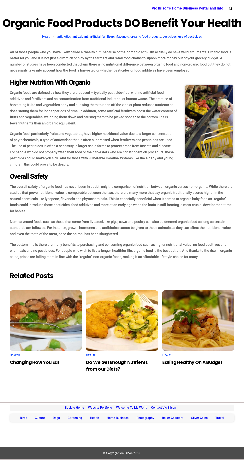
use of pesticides (190, 36)
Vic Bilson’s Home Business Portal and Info (187, 8)
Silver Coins (199, 418)
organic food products (145, 36)
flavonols (122, 36)
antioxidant (80, 36)
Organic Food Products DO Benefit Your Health (121, 23)
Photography (145, 418)
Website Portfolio (100, 407)
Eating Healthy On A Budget (192, 362)
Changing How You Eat (34, 362)
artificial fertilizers (102, 36)
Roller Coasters (172, 418)
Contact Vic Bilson (163, 407)
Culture (40, 418)
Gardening (75, 418)
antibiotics (64, 36)
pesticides (170, 36)
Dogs (56, 418)
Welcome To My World (131, 407)
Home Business (117, 418)
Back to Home (74, 407)
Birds (23, 418)
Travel (219, 418)
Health (46, 36)
